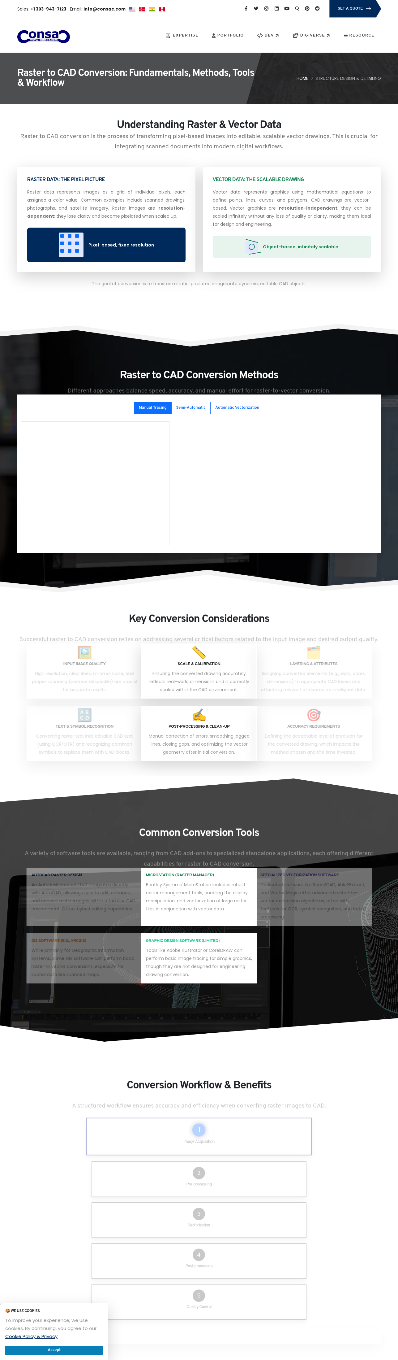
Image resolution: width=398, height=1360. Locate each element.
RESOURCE (359, 35)
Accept (54, 1350)
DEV (268, 36)
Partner (148, 1295)
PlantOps (150, 1303)
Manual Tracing (153, 407)
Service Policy (258, 1280)
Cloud (147, 1288)
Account (200, 1295)
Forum (147, 1265)
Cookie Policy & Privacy (31, 1336)
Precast (200, 1280)
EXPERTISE (182, 35)
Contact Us (152, 1317)
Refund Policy (257, 1273)
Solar (197, 1288)
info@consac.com (319, 1272)
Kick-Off (200, 1317)
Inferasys (201, 1303)
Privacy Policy (257, 1265)
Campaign (203, 1310)
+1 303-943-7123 (317, 1258)
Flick (196, 1258)
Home (302, 78)
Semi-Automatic (191, 407)
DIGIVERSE (312, 36)
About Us (149, 1310)
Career (199, 1265)
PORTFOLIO (228, 35)
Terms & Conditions (263, 1288)
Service (148, 1258)
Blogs (197, 1273)
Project (148, 1280)
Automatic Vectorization (237, 407)
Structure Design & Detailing (348, 78)
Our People (255, 1258)
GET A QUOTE (355, 9)
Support (149, 1273)
